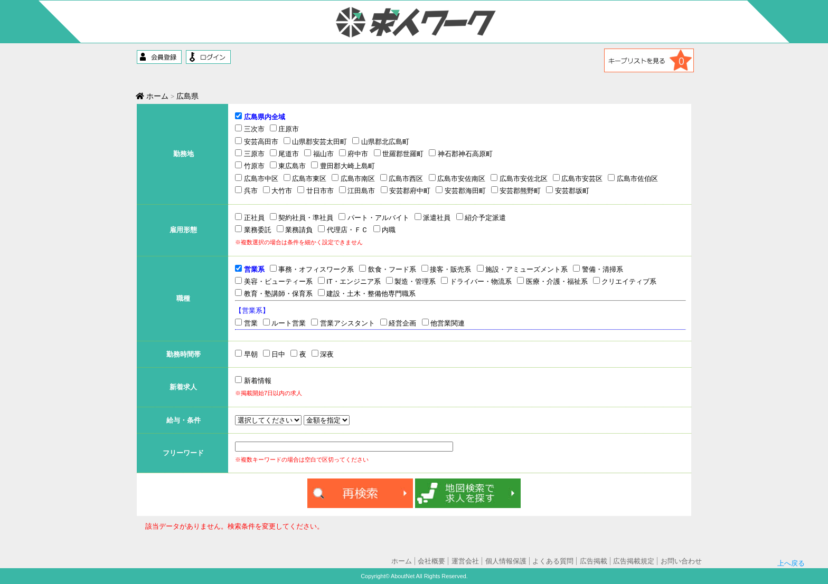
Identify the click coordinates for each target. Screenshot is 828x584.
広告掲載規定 (633, 561)
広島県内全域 (260, 116)
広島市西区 (402, 178)
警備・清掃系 (598, 269)
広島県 (187, 96)
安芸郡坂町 (567, 190)
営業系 (250, 269)
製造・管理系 (411, 281)
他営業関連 (443, 323)
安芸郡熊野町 (516, 190)
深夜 (323, 354)
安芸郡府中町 (406, 190)
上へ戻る (791, 535)
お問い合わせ (681, 561)
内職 (384, 229)
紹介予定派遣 (481, 217)
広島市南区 (353, 178)
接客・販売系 (446, 269)
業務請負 (295, 229)
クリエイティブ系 (625, 281)
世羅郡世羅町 (399, 153)
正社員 (250, 217)
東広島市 (288, 165)
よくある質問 (552, 561)
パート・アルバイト (373, 217)
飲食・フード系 (387, 269)
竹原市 (250, 165)
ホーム (152, 96)
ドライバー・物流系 (476, 281)
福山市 (319, 153)
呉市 (246, 190)
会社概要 (431, 561)
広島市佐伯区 (633, 178)
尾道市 (284, 153)
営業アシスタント (343, 323)
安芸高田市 (256, 141)
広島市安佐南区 (457, 178)
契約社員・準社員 (302, 217)
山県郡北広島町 (380, 141)
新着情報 (253, 381)
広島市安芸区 (578, 178)
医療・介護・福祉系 (552, 281)
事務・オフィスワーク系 (312, 269)
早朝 (246, 354)
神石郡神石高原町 (461, 153)
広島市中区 (256, 178)
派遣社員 (433, 217)
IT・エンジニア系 (349, 281)
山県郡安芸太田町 (315, 141)
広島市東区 (305, 178)
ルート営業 (284, 323)
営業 (246, 323)
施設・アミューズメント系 (522, 269)
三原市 (250, 153)
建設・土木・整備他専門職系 (367, 293)
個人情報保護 (505, 561)
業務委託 (253, 229)
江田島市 (357, 190)
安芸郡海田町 (461, 190)
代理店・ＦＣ (343, 229)
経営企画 (398, 323)
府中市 (354, 153)
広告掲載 (593, 561)
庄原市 (284, 129)
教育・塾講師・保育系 (274, 293)
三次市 (250, 129)
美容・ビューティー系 (274, 281)
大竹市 (278, 190)
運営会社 (465, 561)
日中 (274, 354)
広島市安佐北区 (519, 178)
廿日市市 (315, 190)
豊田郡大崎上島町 (343, 165)
